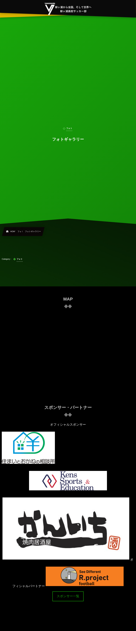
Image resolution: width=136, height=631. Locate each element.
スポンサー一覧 (68, 596)
